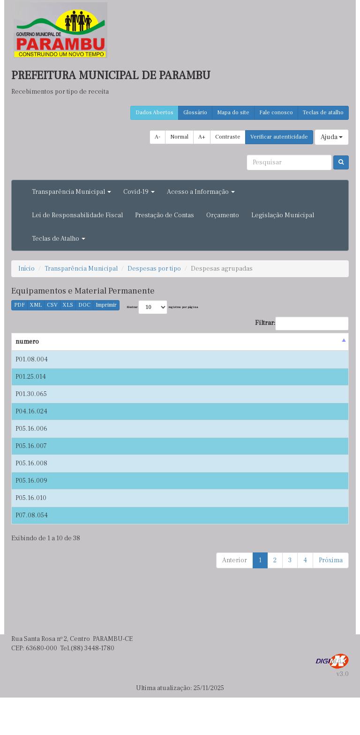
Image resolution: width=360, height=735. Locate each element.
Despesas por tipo (154, 269)
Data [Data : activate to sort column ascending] (64, 351)
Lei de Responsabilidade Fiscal (77, 215)
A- (157, 136)
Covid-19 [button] (139, 192)
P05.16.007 (31, 483)
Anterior (234, 598)
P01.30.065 (31, 422)
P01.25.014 (30, 395)
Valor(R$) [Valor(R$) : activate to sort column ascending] (277, 351)
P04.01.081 (324, 483)
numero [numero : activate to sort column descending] (27, 351)
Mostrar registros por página (162, 307)
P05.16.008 (31, 501)
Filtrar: (302, 323)
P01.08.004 (31, 369)
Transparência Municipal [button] (71, 192)
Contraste (227, 136)
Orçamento (222, 215)
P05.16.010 (30, 535)
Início (26, 269)
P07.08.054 (31, 553)
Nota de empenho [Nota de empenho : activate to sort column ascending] (324, 346)
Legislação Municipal (282, 215)
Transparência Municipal (81, 269)
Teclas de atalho (323, 112)
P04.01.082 (324, 466)
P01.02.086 (324, 395)
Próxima (331, 598)
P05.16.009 (31, 518)
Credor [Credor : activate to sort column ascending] (111, 351)
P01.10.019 (324, 422)
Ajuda (332, 137)
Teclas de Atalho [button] (58, 239)
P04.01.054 (324, 439)
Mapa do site (233, 112)
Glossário (195, 112)
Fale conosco (276, 112)
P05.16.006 (31, 466)
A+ (201, 136)
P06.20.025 (324, 553)
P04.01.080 (324, 501)
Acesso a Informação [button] (201, 192)
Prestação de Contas (164, 215)
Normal (179, 136)
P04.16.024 (31, 439)
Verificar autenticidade (279, 136)
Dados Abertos (154, 112)
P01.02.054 (324, 369)
